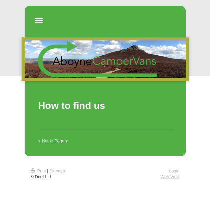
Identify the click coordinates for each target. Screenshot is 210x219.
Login (174, 171)
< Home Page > (53, 140)
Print (39, 171)
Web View (170, 176)
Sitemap (57, 171)
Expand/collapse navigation (105, 20)
